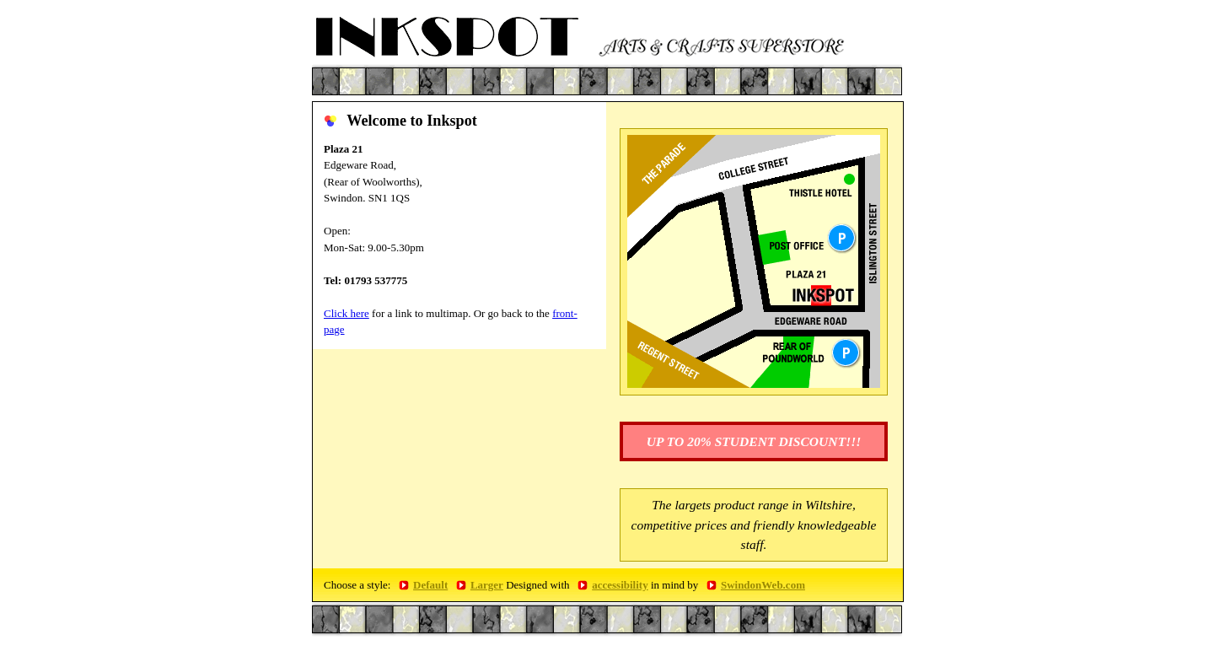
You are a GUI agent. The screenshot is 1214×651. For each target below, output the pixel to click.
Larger (486, 584)
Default (430, 584)
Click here (346, 313)
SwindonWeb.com (763, 584)
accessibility (619, 584)
